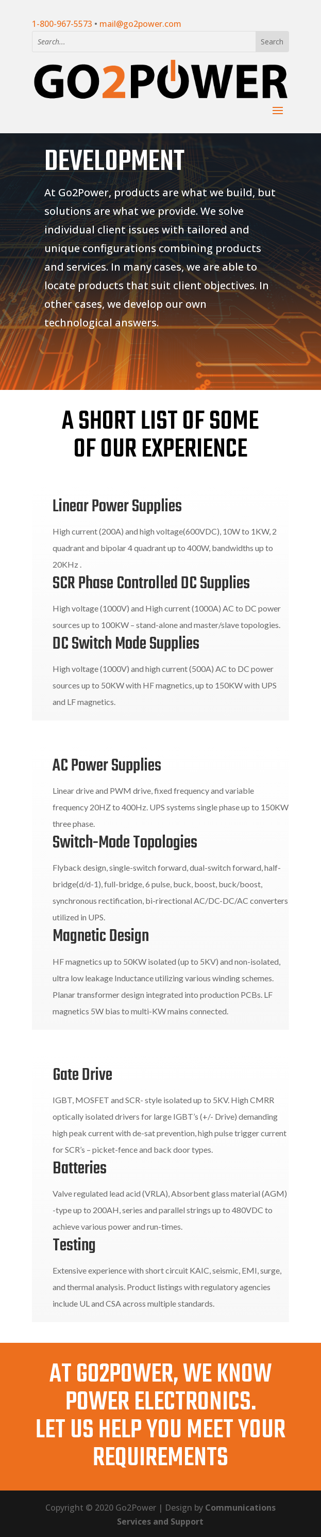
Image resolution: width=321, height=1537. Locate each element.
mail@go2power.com (140, 23)
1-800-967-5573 (62, 23)
